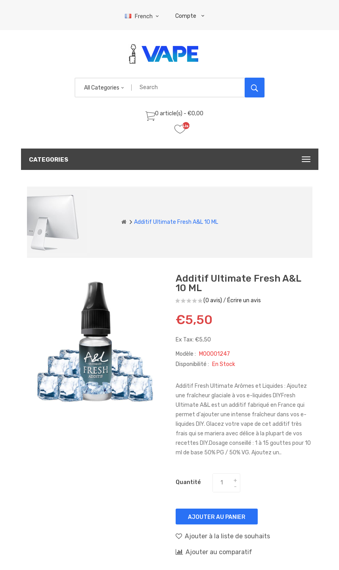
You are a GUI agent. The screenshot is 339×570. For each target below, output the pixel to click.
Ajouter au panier (216, 517)
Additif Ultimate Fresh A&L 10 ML (176, 222)
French (143, 16)
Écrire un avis (244, 300)
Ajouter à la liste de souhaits (223, 535)
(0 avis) (212, 300)
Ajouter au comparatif (214, 551)
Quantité (188, 482)
